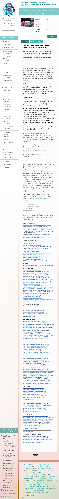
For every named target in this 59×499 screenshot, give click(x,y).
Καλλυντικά (7, 158)
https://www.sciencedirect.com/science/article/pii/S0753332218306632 (38, 417)
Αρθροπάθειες (8, 63)
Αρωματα (7, 167)
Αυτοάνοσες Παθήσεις (7, 68)
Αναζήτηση (15, 32)
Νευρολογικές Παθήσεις (8, 117)
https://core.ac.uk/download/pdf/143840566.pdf (33, 312)
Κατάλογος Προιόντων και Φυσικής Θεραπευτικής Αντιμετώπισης (38, 468)
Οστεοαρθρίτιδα (43, 2)
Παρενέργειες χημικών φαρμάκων (38, 484)
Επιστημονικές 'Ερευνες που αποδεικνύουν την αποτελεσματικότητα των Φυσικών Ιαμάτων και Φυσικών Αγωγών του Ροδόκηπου (39, 477)
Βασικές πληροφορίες (36, 41)
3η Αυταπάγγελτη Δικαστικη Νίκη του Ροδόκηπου (38, 492)
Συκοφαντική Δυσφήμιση (38, 472)
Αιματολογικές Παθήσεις (7, 52)
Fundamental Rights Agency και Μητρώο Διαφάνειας (38, 474)
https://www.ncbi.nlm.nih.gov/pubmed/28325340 (33, 388)
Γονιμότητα (7, 72)
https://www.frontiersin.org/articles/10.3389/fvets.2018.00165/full (37, 383)
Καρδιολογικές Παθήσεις (8, 95)
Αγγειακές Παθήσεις (7, 48)
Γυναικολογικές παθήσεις (7, 76)
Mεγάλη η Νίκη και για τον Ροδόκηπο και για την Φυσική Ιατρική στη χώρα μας (39, 481)
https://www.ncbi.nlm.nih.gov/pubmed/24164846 (33, 310)
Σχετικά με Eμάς (37, 464)
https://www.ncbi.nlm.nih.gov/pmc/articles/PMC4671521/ (35, 364)
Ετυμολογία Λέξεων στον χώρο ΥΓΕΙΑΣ (38, 486)
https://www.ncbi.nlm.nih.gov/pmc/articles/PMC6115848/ (35, 322)
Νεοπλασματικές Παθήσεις (7, 122)
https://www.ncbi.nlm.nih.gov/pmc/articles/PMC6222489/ (35, 369)
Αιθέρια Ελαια (7, 164)
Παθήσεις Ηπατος (8, 84)
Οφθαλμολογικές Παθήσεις (8, 128)
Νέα (52, 464)
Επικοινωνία (46, 464)
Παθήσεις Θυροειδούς (8, 87)
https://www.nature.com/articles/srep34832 (32, 442)
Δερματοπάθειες (7, 80)
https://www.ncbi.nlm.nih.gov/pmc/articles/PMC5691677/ (35, 321)
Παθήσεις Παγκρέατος (8, 142)
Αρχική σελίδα (25, 2)
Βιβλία (7, 171)
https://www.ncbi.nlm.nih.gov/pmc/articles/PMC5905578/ (35, 436)
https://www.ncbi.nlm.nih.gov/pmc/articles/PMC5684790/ (35, 437)
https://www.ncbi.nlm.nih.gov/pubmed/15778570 (33, 237)
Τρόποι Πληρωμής (44, 466)
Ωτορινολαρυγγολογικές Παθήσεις (8, 153)
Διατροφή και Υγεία (7, 41)
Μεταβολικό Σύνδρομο (7, 105)
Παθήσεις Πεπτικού (7, 146)
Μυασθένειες (7, 109)
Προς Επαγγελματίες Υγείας (46, 470)
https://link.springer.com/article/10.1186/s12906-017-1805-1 (36, 313)
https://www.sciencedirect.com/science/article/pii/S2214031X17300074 (38, 265)
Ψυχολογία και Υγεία (7, 44)
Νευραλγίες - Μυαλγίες (8, 113)
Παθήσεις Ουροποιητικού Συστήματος (7, 134)
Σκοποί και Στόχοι (32, 466)
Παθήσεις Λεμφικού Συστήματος (7, 100)
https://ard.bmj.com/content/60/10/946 (31, 411)
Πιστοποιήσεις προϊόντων (30, 470)
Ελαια (7, 161)
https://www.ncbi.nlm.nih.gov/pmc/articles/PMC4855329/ (35, 354)
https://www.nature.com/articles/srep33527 (32, 270)
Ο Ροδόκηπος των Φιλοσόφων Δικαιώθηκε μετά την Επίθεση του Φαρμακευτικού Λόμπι (39, 489)
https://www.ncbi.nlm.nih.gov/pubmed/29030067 (33, 389)
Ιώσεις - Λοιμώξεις (8, 90)
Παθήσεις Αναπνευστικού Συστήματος (7, 58)
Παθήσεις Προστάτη (7, 149)
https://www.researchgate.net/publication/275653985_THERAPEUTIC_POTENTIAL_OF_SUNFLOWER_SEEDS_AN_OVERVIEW (35, 244)
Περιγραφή (25, 41)
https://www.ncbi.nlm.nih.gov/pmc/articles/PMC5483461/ (35, 416)
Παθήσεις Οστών (7, 139)
